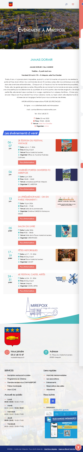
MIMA (46, 126)
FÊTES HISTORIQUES (28, 250)
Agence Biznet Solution (66, 449)
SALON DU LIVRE (26, 226)
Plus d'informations (27, 162)
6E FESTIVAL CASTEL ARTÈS (31, 274)
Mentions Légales (50, 449)
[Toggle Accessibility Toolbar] (78, 447)
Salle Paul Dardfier (45, 123)
